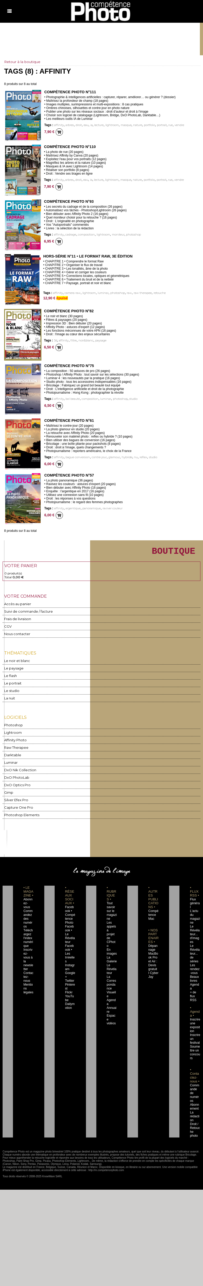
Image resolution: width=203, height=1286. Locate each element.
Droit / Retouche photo (195, 1108)
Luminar (10, 761)
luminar (101, 293)
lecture (97, 125)
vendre (175, 125)
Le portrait (12, 683)
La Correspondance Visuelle (112, 973)
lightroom (110, 125)
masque (124, 125)
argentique (71, 508)
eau (84, 125)
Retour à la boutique (22, 61)
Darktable (11, 753)
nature (134, 125)
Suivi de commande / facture (25, 613)
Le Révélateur (111, 957)
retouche (156, 293)
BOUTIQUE (168, 552)
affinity (58, 125)
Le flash (9, 676)
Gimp (8, 790)
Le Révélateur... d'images (195, 926)
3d (55, 340)
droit (77, 125)
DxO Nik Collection (18, 768)
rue (167, 125)
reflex (139, 457)
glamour (111, 457)
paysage (98, 340)
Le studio (10, 691)
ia (90, 125)
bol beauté (71, 399)
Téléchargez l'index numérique (28, 930)
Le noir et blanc (15, 662)
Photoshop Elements (19, 811)
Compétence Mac (153, 911)
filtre (72, 340)
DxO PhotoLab (15, 775)
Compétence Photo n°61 (68, 420)
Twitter (69, 965)
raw (126, 293)
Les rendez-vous (194, 957)
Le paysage (12, 669)
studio (130, 399)
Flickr (68, 977)
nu (132, 457)
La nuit (9, 698)
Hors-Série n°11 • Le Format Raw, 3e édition (86, 256)
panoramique (90, 508)
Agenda (111, 984)
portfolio (146, 125)
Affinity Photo (14, 739)
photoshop (130, 234)
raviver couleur (110, 508)
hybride (124, 457)
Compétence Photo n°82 (68, 311)
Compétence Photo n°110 (69, 147)
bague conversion (76, 457)
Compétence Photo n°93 (68, 201)
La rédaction (195, 1097)
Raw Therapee (15, 746)
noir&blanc (84, 340)
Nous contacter (15, 635)
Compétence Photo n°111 (69, 92)
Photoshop (12, 725)
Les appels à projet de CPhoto (111, 926)
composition (84, 234)
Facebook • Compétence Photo (70, 911)
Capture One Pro (17, 804)
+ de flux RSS (193, 981)
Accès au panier (15, 606)
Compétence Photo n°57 (68, 475)
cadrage (69, 234)
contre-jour (96, 457)
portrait (159, 125)
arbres (68, 125)
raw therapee (139, 293)
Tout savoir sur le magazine (111, 907)
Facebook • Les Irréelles (70, 942)
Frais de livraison (16, 621)
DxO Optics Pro (16, 782)
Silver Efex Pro (14, 797)
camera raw (71, 293)
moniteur (115, 234)
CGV (7, 628)
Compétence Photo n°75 (68, 366)
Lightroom (12, 732)
